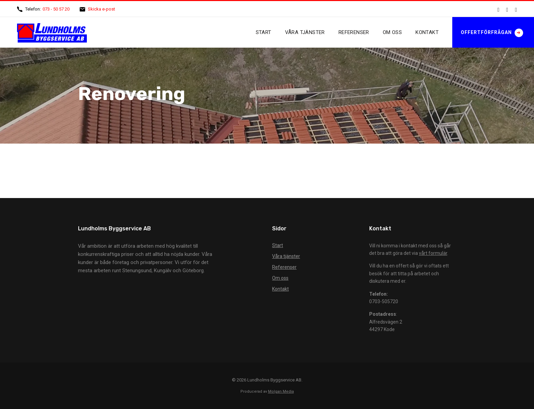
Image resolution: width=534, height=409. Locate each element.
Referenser (354, 32)
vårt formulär (433, 253)
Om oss (392, 32)
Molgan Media (281, 391)
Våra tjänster (305, 32)
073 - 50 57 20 (56, 9)
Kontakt (427, 32)
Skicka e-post (101, 9)
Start (263, 32)
